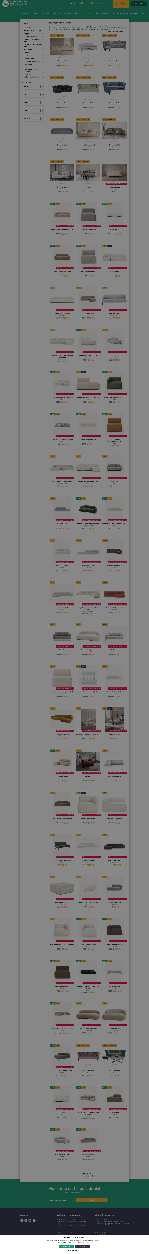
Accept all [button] (66, 1246)
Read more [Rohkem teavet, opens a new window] (91, 1242)
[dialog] (74, 627)
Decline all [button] (82, 1246)
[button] (74, 1251)
